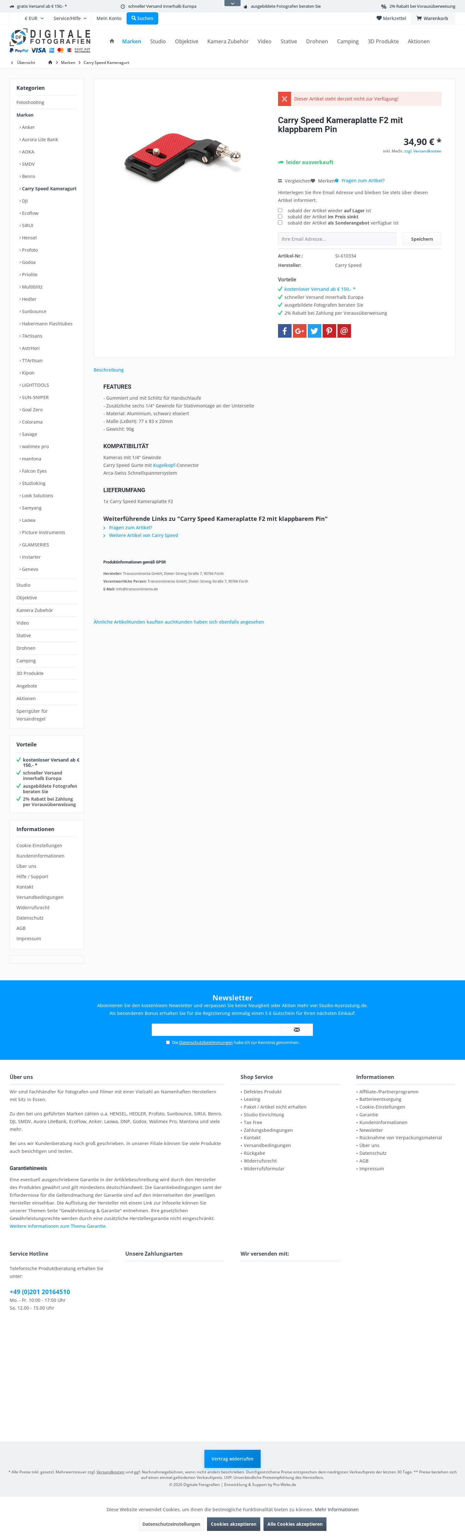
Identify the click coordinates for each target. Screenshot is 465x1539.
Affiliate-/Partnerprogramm (388, 1092)
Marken (25, 115)
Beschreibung (109, 370)
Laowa (28, 520)
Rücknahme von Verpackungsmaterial (400, 1137)
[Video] (264, 41)
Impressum (28, 938)
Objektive (26, 598)
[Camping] (348, 41)
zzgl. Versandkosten (422, 151)
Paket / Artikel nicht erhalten (275, 1107)
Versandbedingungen (40, 897)
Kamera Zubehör (34, 610)
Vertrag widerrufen (232, 1459)
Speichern (422, 239)
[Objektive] (186, 41)
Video (22, 623)
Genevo (29, 569)
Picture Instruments (43, 532)
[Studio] (158, 41)
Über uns (26, 866)
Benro (28, 176)
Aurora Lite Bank (39, 139)
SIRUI (27, 225)
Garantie (368, 1115)
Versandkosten (111, 1472)
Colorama (32, 422)
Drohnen (26, 648)
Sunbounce (33, 311)
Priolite (29, 274)
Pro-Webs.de (284, 1484)
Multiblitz (32, 287)
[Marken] (132, 41)
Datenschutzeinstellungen (171, 1524)
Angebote (26, 686)
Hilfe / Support (32, 876)
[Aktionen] (418, 41)
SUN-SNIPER (35, 397)
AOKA (27, 152)
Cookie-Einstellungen (39, 845)
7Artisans (31, 336)
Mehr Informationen (337, 1509)
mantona (31, 459)
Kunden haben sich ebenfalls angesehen (219, 622)
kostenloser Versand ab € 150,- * (51, 762)
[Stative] (289, 41)
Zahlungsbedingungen (268, 1130)
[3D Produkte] (383, 41)
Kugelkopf (164, 465)
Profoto (29, 250)
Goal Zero (32, 409)
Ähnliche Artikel (111, 622)
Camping (26, 661)
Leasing (252, 1099)
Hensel (29, 238)
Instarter (31, 557)
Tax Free (253, 1122)
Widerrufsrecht (32, 907)
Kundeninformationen (40, 856)
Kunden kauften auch (151, 622)
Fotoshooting (30, 102)
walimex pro (35, 446)
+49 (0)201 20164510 (40, 1292)
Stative (23, 635)
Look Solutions (37, 495)
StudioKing (33, 483)
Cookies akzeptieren (233, 1524)
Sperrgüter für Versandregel (32, 715)
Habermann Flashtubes (47, 324)
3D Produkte (30, 673)
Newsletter (371, 1130)
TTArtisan (32, 360)
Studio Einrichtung (264, 1115)
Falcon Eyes (34, 471)
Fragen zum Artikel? (360, 180)
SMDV (28, 164)
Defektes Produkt (263, 1092)
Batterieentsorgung (380, 1099)
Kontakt (24, 887)
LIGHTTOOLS (35, 385)
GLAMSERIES (35, 545)
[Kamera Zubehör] (228, 41)
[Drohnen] (317, 41)
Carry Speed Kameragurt (49, 188)
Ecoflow (29, 213)
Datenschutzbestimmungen (206, 1042)
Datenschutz (30, 918)
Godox (28, 262)
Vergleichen (294, 181)
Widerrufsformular (264, 1168)
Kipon (28, 373)
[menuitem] (15, 18)
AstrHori (30, 348)
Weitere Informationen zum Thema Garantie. (58, 1226)
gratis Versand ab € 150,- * (42, 6)
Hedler (28, 299)
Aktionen (26, 698)
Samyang (31, 508)
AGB (21, 928)
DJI (24, 201)
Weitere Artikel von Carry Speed (140, 535)
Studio (23, 585)
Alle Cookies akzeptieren (295, 1524)
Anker (28, 127)
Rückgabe (254, 1153)
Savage (29, 434)
